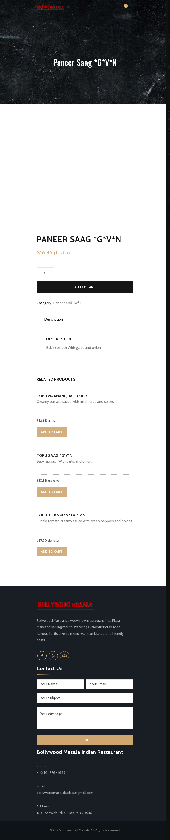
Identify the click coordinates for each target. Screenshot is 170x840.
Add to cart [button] (51, 432)
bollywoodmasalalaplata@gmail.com (65, 793)
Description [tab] (53, 319)
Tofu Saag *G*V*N (54, 455)
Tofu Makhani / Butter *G (63, 396)
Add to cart (85, 287)
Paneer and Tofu (67, 303)
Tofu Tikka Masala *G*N (61, 515)
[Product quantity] (45, 273)
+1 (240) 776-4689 (51, 773)
